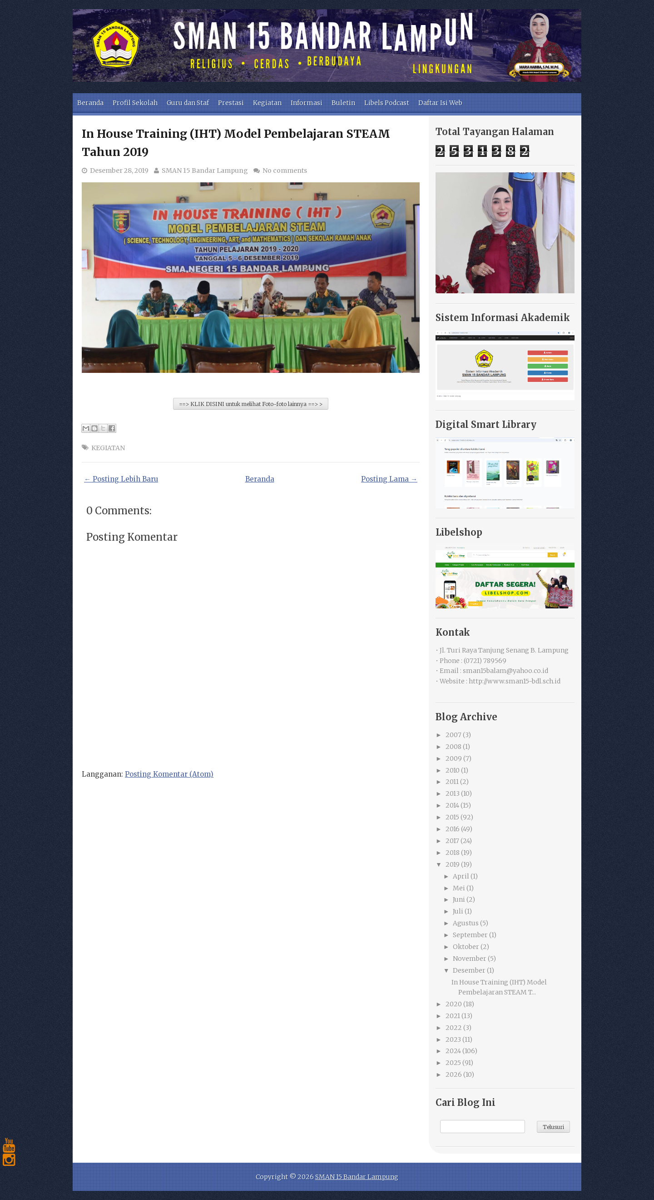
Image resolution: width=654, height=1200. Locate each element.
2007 (453, 735)
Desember (469, 970)
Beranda (90, 103)
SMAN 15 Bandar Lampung (205, 170)
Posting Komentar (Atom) (169, 774)
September (470, 935)
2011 (452, 782)
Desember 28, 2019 (119, 170)
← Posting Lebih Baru (121, 479)
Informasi (306, 103)
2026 (454, 1074)
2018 (453, 853)
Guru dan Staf (188, 103)
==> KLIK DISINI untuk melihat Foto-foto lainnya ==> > (250, 404)
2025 (453, 1063)
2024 (453, 1051)
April (461, 876)
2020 (454, 1004)
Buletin (343, 103)
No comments (285, 170)
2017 (452, 841)
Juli (458, 911)
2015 (452, 817)
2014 (452, 805)
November (469, 958)
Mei (459, 888)
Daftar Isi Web (440, 103)
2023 (453, 1039)
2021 (453, 1016)
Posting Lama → (389, 479)
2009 (454, 758)
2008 (453, 747)
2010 (453, 770)
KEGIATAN (108, 448)
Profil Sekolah (135, 103)
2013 (453, 793)
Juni (459, 899)
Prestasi (231, 103)
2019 (453, 864)
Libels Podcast (386, 103)
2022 (454, 1028)
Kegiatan (267, 103)
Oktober (466, 947)
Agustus (466, 923)
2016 (453, 829)
